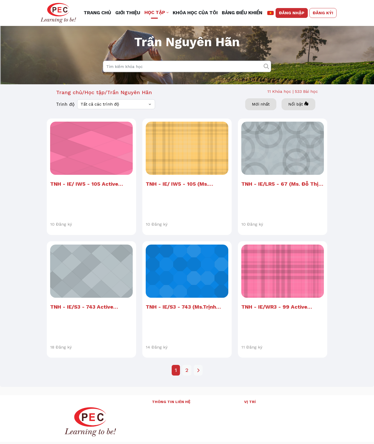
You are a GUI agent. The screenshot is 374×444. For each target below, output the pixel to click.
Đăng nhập (291, 12)
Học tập (94, 102)
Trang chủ (69, 102)
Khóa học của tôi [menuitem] (195, 12)
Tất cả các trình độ (100, 113)
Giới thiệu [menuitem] (127, 12)
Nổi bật (298, 113)
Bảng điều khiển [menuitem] (242, 12)
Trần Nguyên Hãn (129, 102)
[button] (270, 13)
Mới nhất (261, 113)
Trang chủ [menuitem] (97, 12)
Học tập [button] (154, 12)
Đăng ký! (323, 12)
